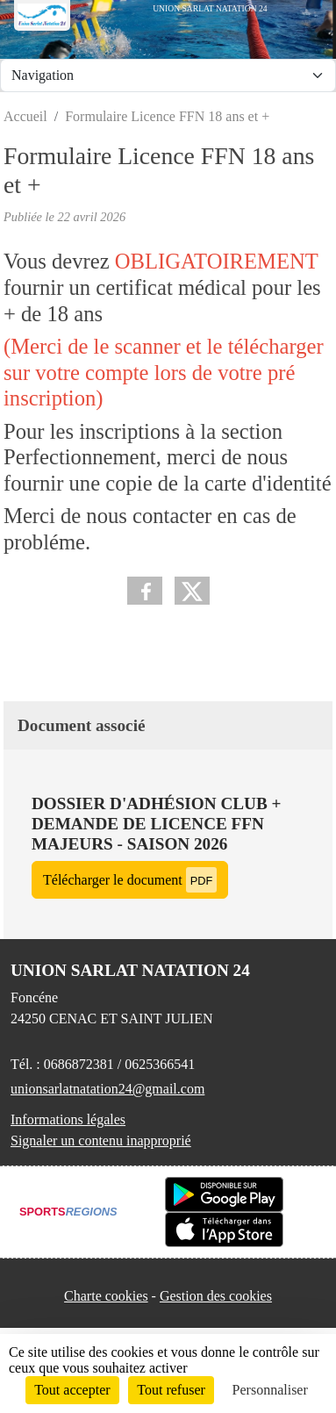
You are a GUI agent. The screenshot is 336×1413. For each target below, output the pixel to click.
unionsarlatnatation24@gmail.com (107, 1088)
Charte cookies (106, 1295)
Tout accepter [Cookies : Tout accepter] (72, 1389)
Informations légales (68, 1119)
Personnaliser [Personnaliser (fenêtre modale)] (270, 1389)
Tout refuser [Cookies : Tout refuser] (171, 1389)
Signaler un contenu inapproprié (101, 1140)
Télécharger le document (130, 880)
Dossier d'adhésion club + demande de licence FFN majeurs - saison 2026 (156, 823)
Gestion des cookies (216, 1295)
